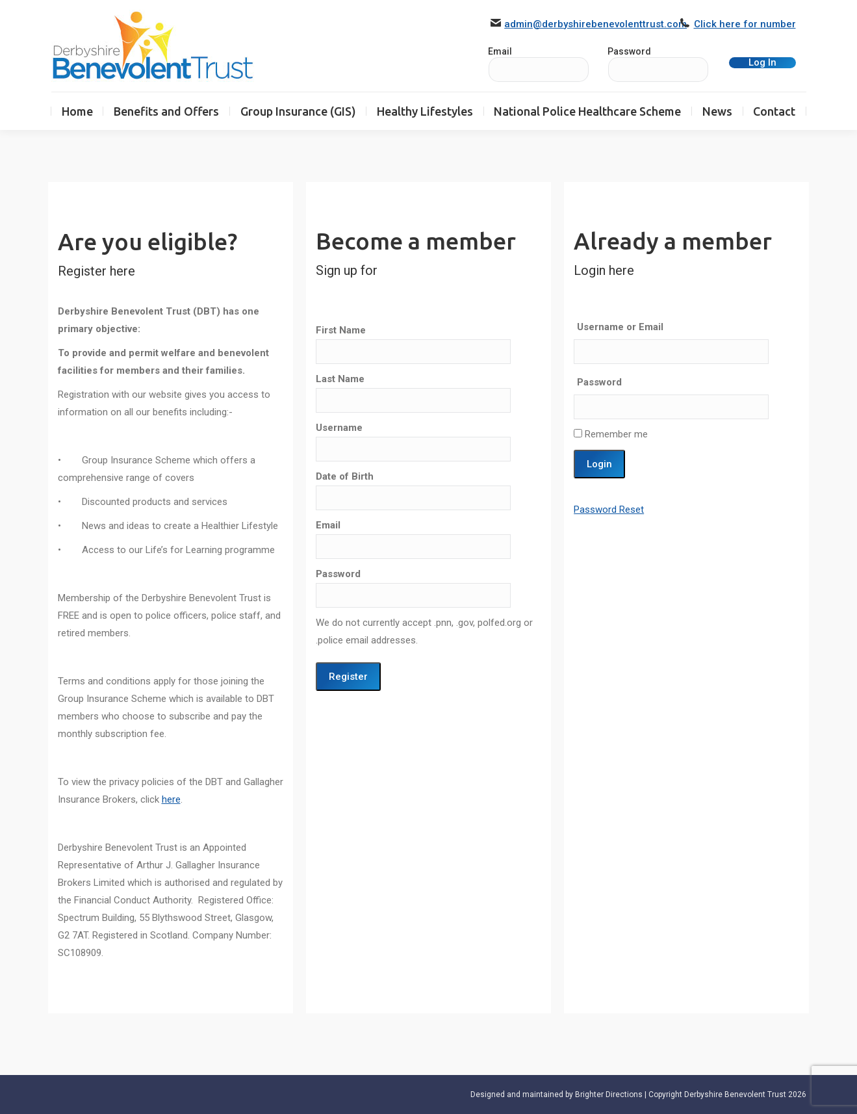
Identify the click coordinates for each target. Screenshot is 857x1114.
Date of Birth (345, 476)
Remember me (611, 434)
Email (328, 525)
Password (629, 51)
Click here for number (745, 24)
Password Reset (609, 509)
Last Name (340, 379)
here (171, 799)
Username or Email (620, 327)
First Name (341, 330)
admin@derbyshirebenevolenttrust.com (595, 24)
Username (339, 428)
